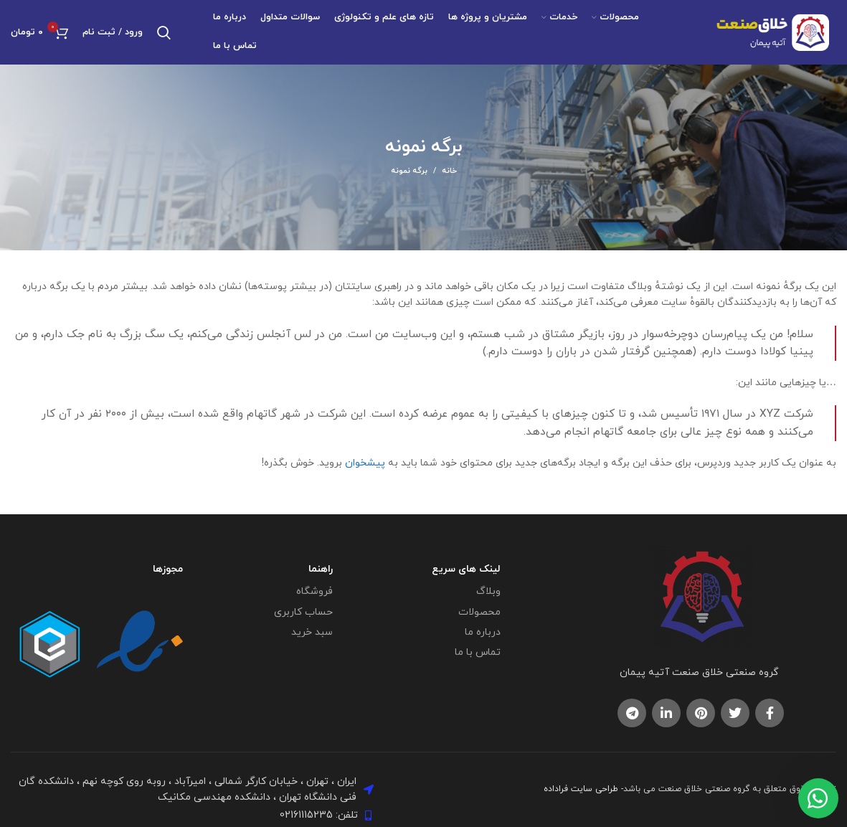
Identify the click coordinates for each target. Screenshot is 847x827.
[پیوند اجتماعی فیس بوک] (769, 713)
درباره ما (483, 632)
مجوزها (168, 569)
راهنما (320, 569)
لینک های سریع (466, 569)
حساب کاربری (303, 612)
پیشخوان (365, 463)
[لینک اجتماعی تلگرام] (631, 713)
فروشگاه (314, 591)
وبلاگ (488, 591)
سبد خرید (312, 632)
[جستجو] (164, 32)
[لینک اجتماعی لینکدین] (666, 713)
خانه (449, 170)
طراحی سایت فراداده (581, 789)
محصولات (479, 612)
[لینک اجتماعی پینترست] (700, 713)
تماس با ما (478, 652)
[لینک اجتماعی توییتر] (735, 713)
